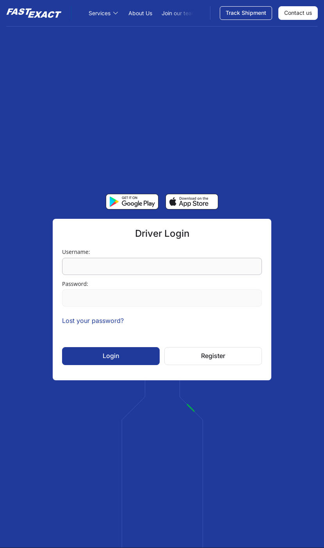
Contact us (298, 12)
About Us (140, 13)
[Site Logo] (38, 13)
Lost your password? (93, 321)
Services (99, 13)
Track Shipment (246, 12)
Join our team (179, 13)
